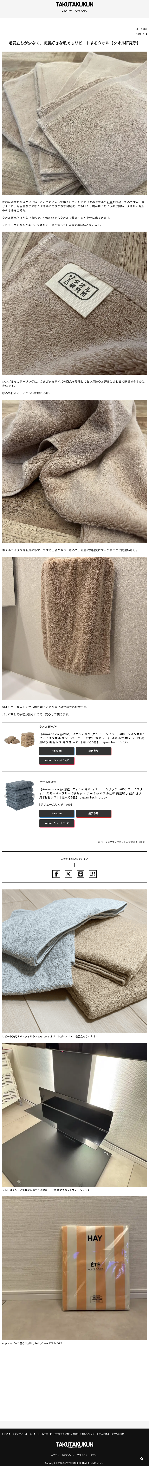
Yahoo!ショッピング (57, 760)
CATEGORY (80, 11)
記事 (110, 202)
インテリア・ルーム (22, 1433)
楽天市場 (93, 750)
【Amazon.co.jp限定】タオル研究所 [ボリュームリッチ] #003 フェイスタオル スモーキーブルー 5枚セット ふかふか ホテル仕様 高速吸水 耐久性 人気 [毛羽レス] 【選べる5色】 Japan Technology (91, 793)
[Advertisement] (74, 1383)
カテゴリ (55, 1455)
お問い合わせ (68, 1455)
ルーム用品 (141, 29)
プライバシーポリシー (87, 1455)
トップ (5, 1433)
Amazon (57, 750)
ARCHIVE (67, 11)
